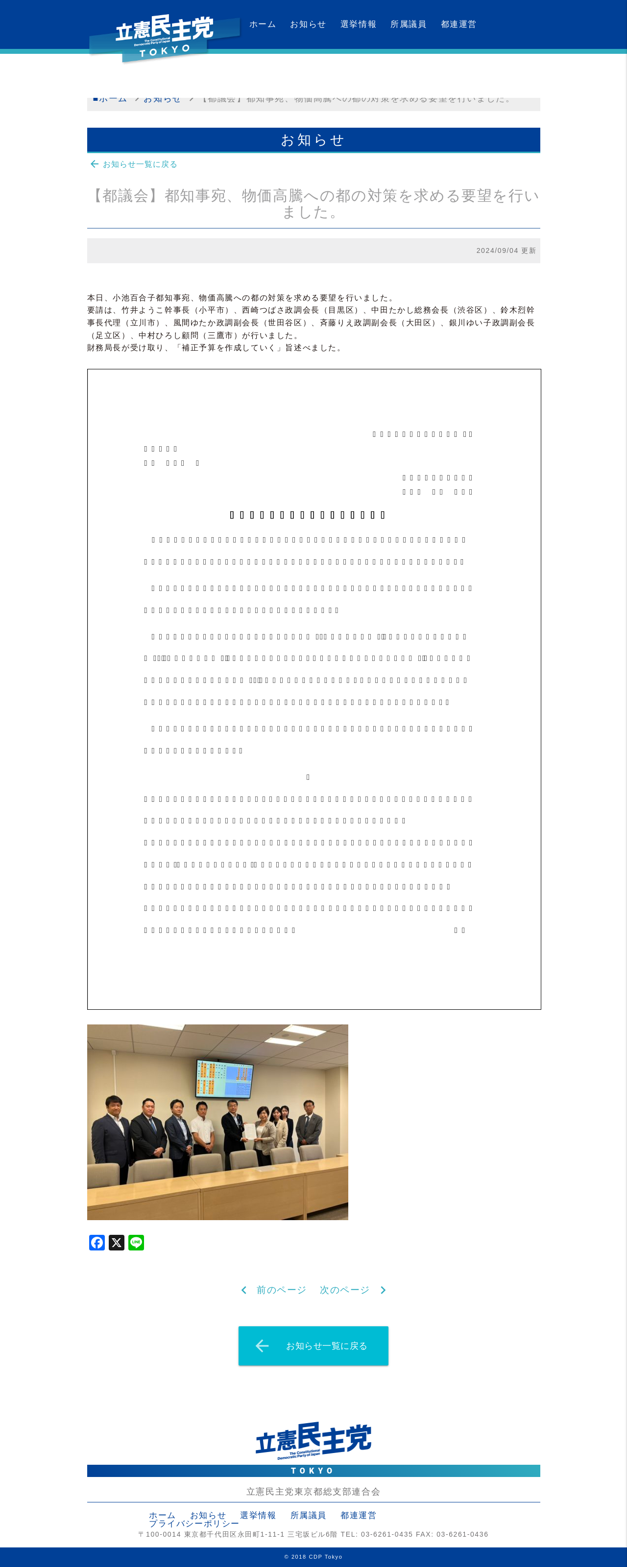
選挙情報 (358, 24)
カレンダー (272, 73)
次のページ (345, 1290)
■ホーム (110, 98)
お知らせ (308, 24)
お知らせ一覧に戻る (133, 164)
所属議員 (408, 24)
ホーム (263, 24)
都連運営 (459, 24)
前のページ (282, 1290)
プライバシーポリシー (194, 1524)
